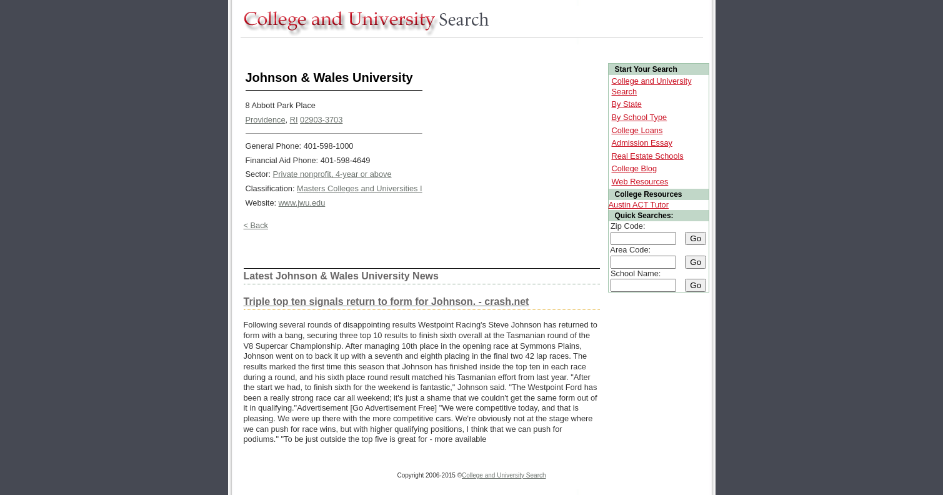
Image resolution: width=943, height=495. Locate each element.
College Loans (637, 130)
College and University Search (504, 475)
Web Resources (640, 181)
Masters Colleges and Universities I (359, 188)
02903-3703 (321, 119)
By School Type (639, 117)
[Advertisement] (468, 49)
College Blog (634, 168)
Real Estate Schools (648, 156)
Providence (266, 119)
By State (627, 104)
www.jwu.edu (302, 203)
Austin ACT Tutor (639, 204)
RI (294, 119)
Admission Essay (642, 143)
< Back (256, 225)
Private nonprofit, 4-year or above (332, 174)
